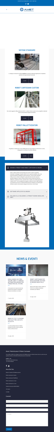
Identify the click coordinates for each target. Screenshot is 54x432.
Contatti (7, 391)
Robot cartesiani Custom (11, 375)
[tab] (27, 168)
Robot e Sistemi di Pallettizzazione (13, 372)
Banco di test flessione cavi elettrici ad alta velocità (16, 320)
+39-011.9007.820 (32, 1)
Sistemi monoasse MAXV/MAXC (12, 386)
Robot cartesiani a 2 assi (11, 383)
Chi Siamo (8, 389)
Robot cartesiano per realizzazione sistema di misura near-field (37, 280)
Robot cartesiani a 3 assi (11, 380)
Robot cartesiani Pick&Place (12, 378)
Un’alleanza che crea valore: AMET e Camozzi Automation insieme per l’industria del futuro (16, 281)
